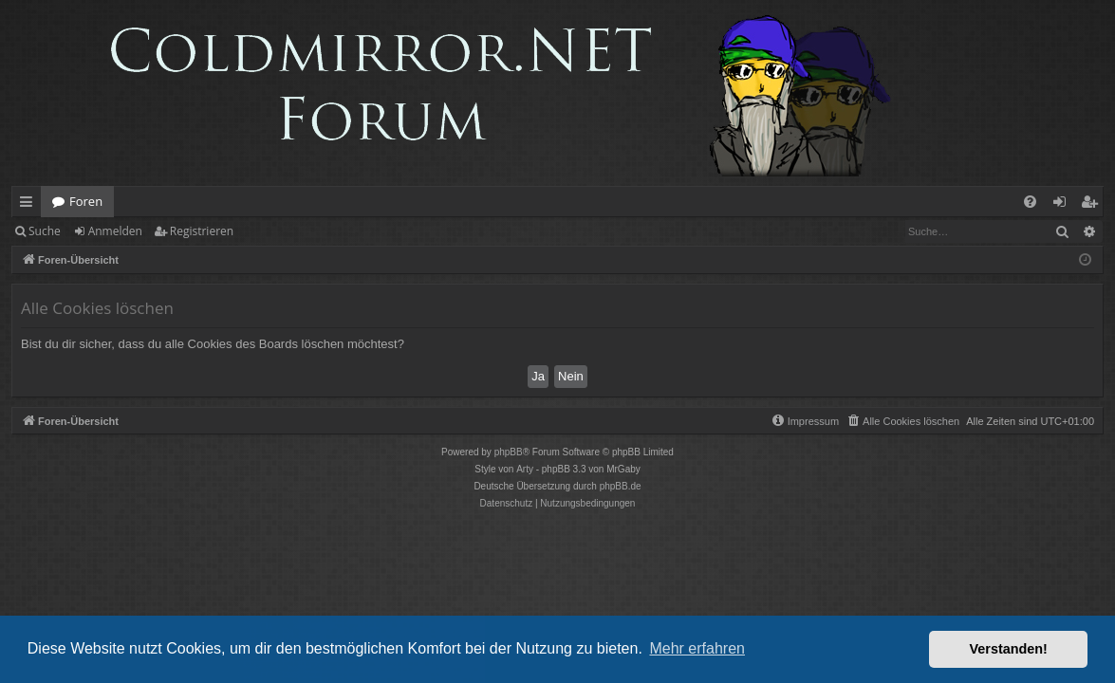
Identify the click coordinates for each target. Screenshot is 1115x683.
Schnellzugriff (30, 205)
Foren (85, 201)
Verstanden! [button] (1009, 648)
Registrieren (201, 231)
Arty (524, 469)
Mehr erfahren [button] (697, 648)
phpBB (508, 452)
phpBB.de (620, 486)
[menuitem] (1030, 201)
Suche (44, 231)
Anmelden (115, 231)
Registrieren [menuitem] (1093, 205)
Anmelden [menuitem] (1064, 205)
